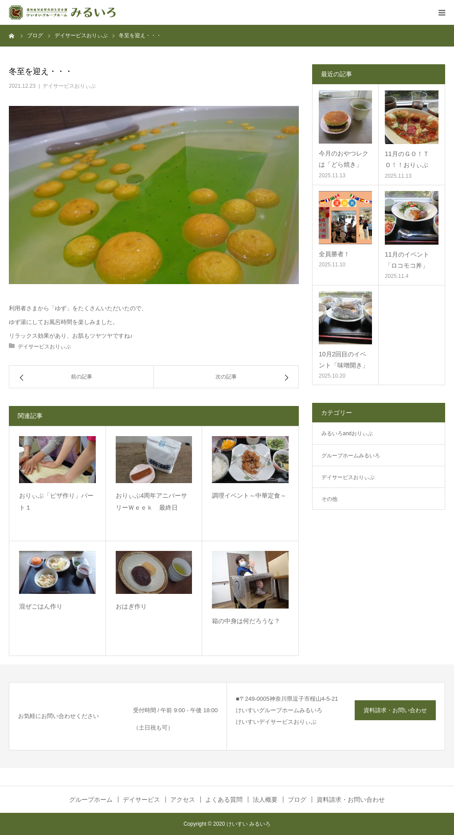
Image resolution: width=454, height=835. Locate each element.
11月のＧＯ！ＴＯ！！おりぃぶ (407, 159)
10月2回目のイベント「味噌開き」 (343, 360)
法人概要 (265, 799)
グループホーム (91, 799)
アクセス (182, 799)
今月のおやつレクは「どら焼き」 (343, 159)
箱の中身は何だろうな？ (246, 620)
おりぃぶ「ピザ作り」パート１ (56, 501)
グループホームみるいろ (350, 456)
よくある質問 (224, 799)
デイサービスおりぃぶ (69, 86)
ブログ (297, 799)
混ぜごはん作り (41, 606)
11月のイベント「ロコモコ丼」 (407, 260)
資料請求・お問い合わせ (395, 710)
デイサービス (141, 799)
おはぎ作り (131, 606)
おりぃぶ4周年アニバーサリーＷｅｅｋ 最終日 (152, 501)
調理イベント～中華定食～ (249, 495)
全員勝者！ (334, 254)
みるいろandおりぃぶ (347, 433)
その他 (329, 499)
